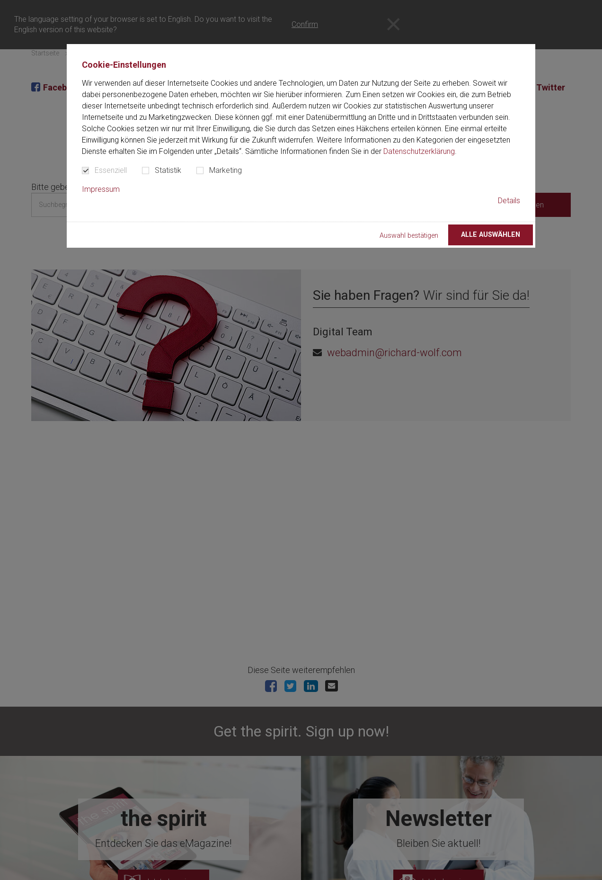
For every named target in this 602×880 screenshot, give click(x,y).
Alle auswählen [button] (490, 235)
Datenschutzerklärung (419, 151)
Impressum (101, 189)
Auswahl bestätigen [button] (409, 236)
